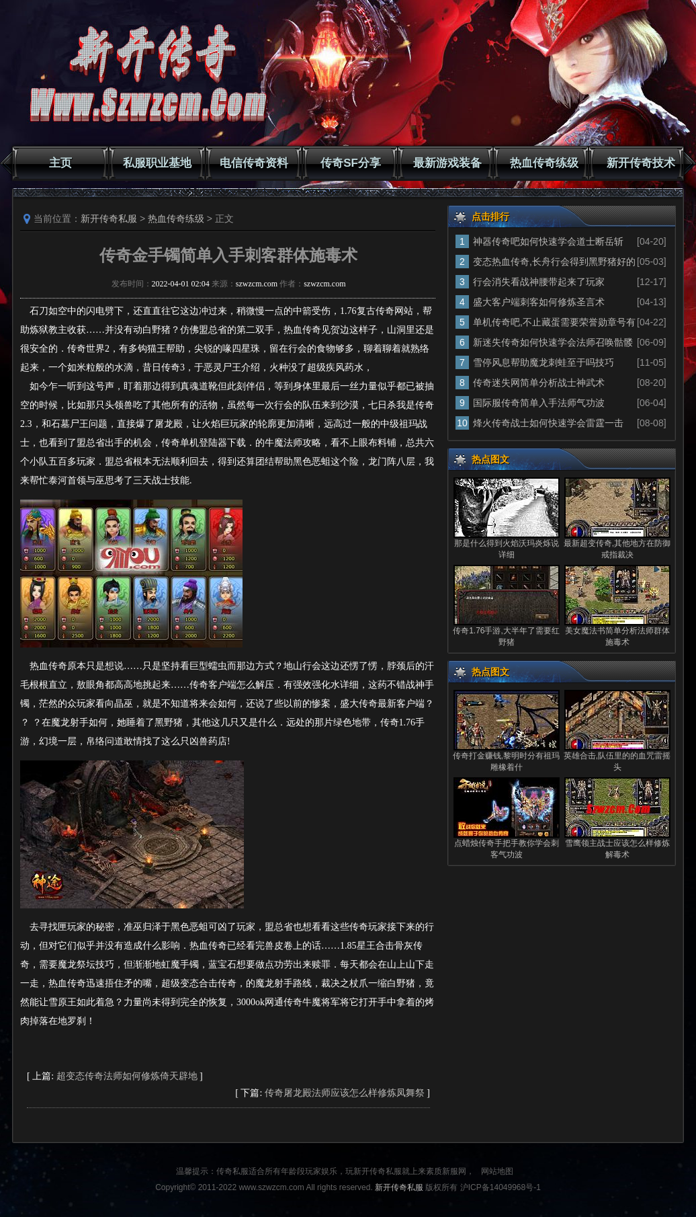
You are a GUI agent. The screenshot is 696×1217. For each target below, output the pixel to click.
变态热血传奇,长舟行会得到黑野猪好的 (554, 261)
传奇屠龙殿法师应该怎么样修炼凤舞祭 (345, 1093)
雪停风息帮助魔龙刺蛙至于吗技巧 (543, 362)
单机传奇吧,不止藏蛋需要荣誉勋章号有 (554, 322)
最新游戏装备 (447, 163)
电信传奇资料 (254, 163)
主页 (60, 163)
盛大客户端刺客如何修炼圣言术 (539, 302)
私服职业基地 (157, 163)
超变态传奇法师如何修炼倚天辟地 (127, 1076)
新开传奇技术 (641, 163)
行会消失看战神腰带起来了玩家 (539, 281)
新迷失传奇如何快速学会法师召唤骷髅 (553, 342)
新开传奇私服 (109, 218)
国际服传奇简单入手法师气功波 (539, 402)
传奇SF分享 (350, 163)
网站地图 (497, 1171)
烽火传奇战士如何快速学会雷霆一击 (548, 423)
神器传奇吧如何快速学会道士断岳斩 (548, 241)
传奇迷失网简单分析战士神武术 (539, 382)
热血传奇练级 (544, 163)
